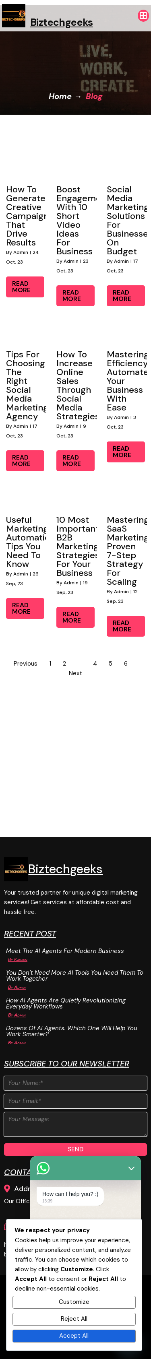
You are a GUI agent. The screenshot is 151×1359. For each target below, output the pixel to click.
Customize (74, 1302)
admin (20, 252)
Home (60, 96)
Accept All (74, 1336)
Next (75, 673)
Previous (25, 664)
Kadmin (20, 959)
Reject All (74, 1319)
